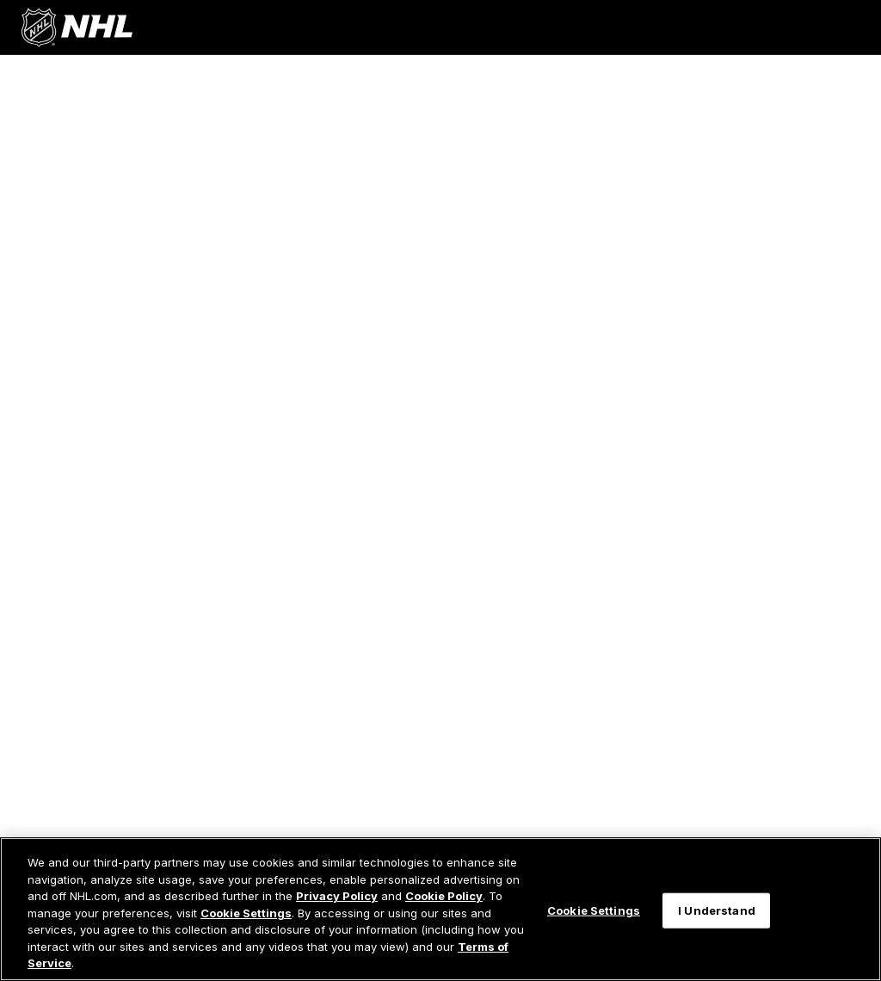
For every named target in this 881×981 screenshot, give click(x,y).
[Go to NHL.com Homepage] (76, 27)
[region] (440, 909)
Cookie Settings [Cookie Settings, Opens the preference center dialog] (593, 909)
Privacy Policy (337, 896)
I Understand (716, 909)
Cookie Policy (444, 896)
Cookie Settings (246, 913)
